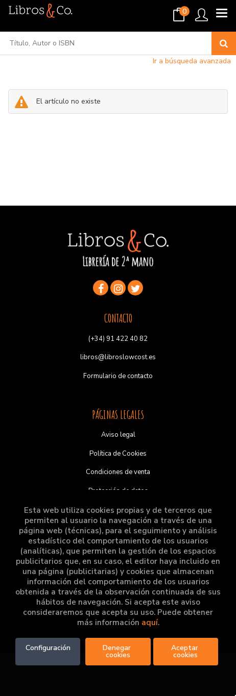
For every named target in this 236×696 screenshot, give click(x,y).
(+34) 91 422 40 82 (118, 338)
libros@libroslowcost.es (118, 357)
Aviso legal (118, 434)
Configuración (48, 648)
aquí (149, 622)
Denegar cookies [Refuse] (118, 651)
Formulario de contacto (118, 376)
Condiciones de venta (118, 472)
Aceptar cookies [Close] (185, 651)
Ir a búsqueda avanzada (192, 61)
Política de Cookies (118, 453)
